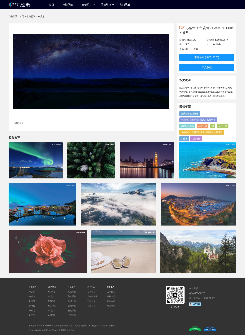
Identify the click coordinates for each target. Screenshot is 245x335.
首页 (51, 4)
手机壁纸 (106, 4)
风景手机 (72, 292)
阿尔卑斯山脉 (187, 126)
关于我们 (111, 292)
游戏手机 (72, 306)
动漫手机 (72, 301)
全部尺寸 (87, 4)
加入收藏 (207, 67)
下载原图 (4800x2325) (206, 57)
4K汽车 (32, 315)
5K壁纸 (51, 296)
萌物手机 (72, 310)
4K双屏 (51, 315)
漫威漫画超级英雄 (189, 113)
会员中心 (91, 292)
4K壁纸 (51, 310)
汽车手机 (72, 315)
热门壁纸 (125, 4)
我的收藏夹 (92, 296)
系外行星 (222, 126)
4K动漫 (32, 306)
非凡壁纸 (18, 4)
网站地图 (111, 306)
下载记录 (91, 301)
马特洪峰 (202, 126)
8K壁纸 (51, 292)
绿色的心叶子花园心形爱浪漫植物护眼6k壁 (201, 132)
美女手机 (72, 296)
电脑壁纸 (68, 4)
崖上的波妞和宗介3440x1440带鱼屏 (198, 120)
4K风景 (41, 16)
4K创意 (32, 310)
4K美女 (32, 296)
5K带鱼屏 (52, 306)
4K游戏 (32, 301)
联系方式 (111, 301)
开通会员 (91, 306)
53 (212, 126)
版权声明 (111, 296)
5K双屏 (51, 301)
